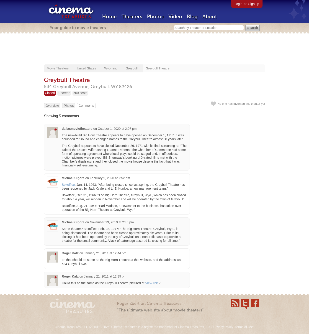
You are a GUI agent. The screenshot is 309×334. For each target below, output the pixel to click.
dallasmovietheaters (77, 128)
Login (238, 4)
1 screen (64, 93)
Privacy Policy (223, 327)
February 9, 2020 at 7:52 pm (110, 178)
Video (175, 16)
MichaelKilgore (73, 178)
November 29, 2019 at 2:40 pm (112, 222)
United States (86, 68)
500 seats (80, 93)
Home (109, 16)
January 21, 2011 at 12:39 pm (105, 276)
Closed (50, 93)
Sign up (253, 4)
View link (151, 283)
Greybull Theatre (158, 68)
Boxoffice (68, 184)
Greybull (132, 68)
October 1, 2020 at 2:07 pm (117, 128)
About (209, 16)
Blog (192, 16)
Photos (155, 16)
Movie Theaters (58, 68)
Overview (52, 105)
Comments (86, 105)
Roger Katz (70, 253)
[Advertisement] (154, 49)
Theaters (131, 16)
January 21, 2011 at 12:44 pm (105, 253)
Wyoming (110, 68)
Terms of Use (244, 327)
